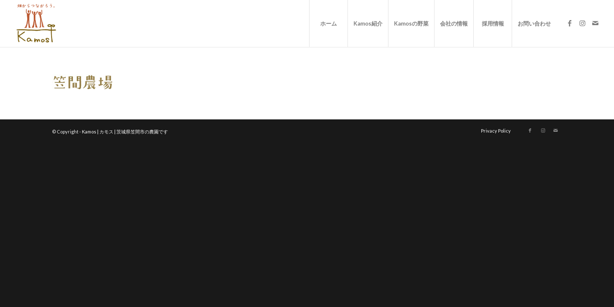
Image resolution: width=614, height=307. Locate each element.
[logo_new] (35, 23)
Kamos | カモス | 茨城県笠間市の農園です (125, 131)
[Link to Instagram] (582, 23)
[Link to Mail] (595, 23)
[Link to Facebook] (569, 23)
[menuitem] (328, 23)
